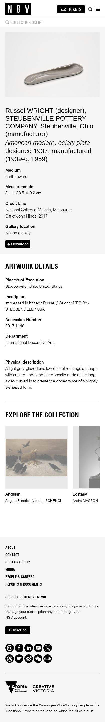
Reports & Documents (23, 584)
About (10, 548)
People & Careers (19, 577)
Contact (12, 555)
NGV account (15, 617)
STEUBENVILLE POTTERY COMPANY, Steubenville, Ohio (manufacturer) (49, 126)
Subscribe (18, 630)
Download (18, 244)
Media (10, 570)
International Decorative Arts (30, 343)
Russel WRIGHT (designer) (44, 110)
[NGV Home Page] (18, 9)
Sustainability (17, 562)
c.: (40, 303)
